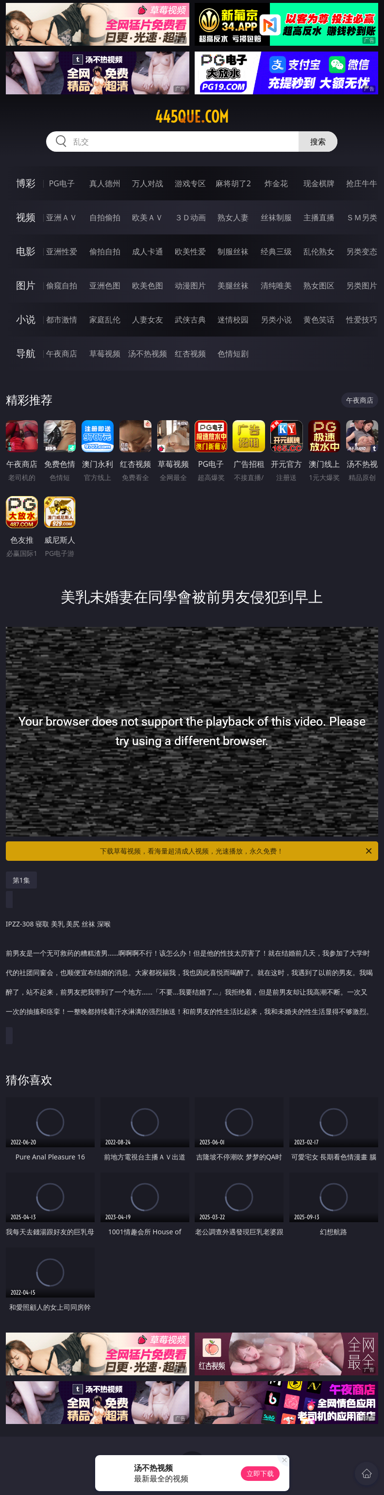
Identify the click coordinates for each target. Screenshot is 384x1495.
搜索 (318, 141)
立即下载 (260, 1473)
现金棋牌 (318, 183)
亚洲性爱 (61, 251)
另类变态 (361, 251)
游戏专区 (190, 183)
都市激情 (61, 319)
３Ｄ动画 (190, 217)
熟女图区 (318, 285)
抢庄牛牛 (361, 183)
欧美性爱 (190, 251)
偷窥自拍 (61, 285)
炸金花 (276, 183)
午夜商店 (61, 353)
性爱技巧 (361, 319)
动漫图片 (190, 285)
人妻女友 (147, 319)
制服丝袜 (233, 251)
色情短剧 (233, 353)
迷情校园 (233, 319)
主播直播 (318, 217)
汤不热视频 (147, 353)
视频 (25, 217)
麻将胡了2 (233, 183)
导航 (25, 353)
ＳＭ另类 (361, 217)
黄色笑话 (318, 319)
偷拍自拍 (104, 251)
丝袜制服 (276, 217)
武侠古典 (190, 319)
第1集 (21, 880)
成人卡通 (147, 251)
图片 (25, 285)
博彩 (25, 183)
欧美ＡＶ (147, 217)
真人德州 (104, 183)
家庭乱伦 (104, 319)
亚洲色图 (104, 285)
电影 (25, 251)
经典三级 (276, 251)
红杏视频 (190, 353)
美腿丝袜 (233, 285)
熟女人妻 (233, 217)
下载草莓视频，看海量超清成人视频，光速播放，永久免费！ (236, 851)
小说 (25, 319)
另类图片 (361, 285)
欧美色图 (147, 285)
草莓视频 (104, 353)
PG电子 (62, 183)
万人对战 (147, 183)
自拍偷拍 (104, 217)
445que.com (192, 116)
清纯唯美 (276, 285)
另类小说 (276, 319)
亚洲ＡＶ (61, 217)
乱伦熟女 (318, 251)
